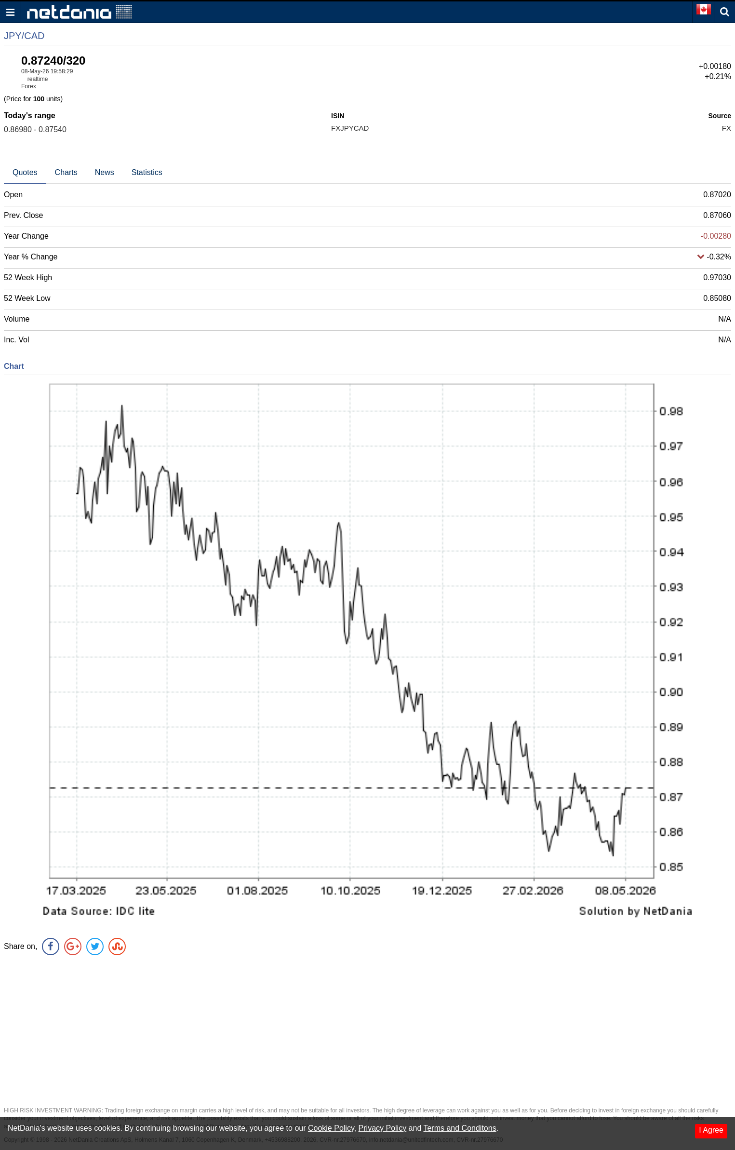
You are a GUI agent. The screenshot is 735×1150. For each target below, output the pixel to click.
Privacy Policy (383, 1128)
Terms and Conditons (459, 1128)
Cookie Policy (331, 1128)
